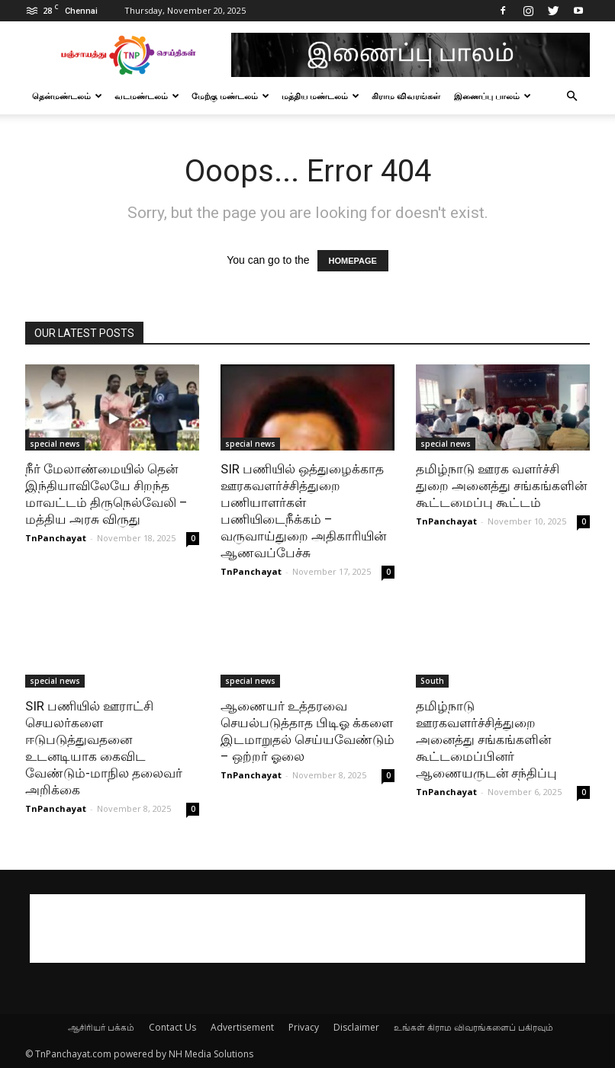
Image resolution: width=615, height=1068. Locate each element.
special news (55, 443)
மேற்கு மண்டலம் (230, 95)
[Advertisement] (307, 928)
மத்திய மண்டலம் (320, 95)
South (432, 680)
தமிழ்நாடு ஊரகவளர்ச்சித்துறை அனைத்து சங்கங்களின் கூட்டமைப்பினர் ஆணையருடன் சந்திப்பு (486, 739)
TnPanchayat (55, 538)
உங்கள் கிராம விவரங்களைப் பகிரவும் (473, 1027)
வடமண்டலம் (146, 95)
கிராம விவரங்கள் (406, 95)
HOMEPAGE (353, 260)
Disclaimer (356, 1027)
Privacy (303, 1027)
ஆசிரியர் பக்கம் (101, 1027)
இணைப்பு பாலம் (492, 95)
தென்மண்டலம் (67, 95)
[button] (571, 96)
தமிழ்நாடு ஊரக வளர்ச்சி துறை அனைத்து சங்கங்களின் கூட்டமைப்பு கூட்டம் (501, 485)
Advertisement (242, 1027)
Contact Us (172, 1027)
